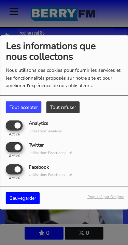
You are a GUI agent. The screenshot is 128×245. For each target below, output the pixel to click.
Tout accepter (24, 107)
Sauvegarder (23, 198)
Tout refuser (63, 107)
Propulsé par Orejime (105, 196)
